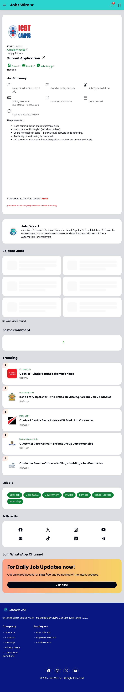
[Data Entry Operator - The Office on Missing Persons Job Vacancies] (12, 397)
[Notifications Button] (112, 5)
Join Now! (62, 584)
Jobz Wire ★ (22, 5)
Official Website (16, 49)
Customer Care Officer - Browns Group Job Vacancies (56, 444)
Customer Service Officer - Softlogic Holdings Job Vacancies (61, 463)
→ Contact (8, 637)
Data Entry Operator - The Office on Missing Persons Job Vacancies (65, 397)
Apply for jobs (15, 53)
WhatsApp (44, 66)
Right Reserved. (75, 678)
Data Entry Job (26, 392)
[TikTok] (48, 538)
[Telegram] (103, 538)
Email (27, 66)
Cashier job (25, 369)
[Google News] (20, 538)
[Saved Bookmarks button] (119, 5)
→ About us (8, 632)
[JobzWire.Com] (15, 610)
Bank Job (24, 415)
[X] (48, 529)
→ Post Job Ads (42, 632)
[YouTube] (103, 529)
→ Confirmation (42, 642)
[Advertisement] (62, 166)
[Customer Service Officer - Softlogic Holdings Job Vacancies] (12, 466)
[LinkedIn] (76, 538)
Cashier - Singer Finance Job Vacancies (46, 374)
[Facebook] (20, 529)
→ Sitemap (8, 642)
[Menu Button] (4, 5)
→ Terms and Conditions (10, 654)
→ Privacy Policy (11, 647)
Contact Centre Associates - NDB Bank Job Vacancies (56, 420)
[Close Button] (43, 58)
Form (12, 66)
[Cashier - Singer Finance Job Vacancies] (12, 373)
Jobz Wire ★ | (55, 678)
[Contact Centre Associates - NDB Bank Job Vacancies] (12, 420)
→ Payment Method (44, 637)
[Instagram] (76, 529)
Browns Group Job (28, 439)
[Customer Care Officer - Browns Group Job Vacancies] (12, 443)
